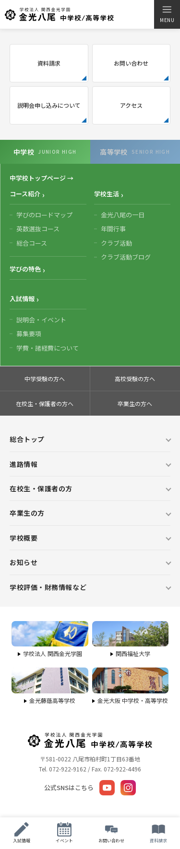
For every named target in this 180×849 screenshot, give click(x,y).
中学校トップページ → (41, 177)
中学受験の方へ (44, 378)
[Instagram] (128, 787)
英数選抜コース (38, 228)
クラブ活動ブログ (126, 256)
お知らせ (23, 562)
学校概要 (23, 538)
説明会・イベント (41, 319)
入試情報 (22, 298)
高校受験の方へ (135, 378)
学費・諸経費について (47, 347)
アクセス (131, 105)
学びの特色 (25, 268)
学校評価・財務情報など (48, 587)
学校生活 (106, 193)
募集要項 (28, 333)
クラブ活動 (116, 243)
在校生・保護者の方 (41, 488)
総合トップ (27, 439)
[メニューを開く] (167, 14)
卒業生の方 (27, 513)
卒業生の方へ (135, 403)
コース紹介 (25, 193)
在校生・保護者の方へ (44, 403)
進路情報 (23, 464)
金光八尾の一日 (122, 214)
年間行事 (113, 228)
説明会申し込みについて (49, 105)
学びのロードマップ (44, 214)
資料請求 (48, 63)
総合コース (31, 243)
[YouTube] (107, 787)
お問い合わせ (131, 63)
